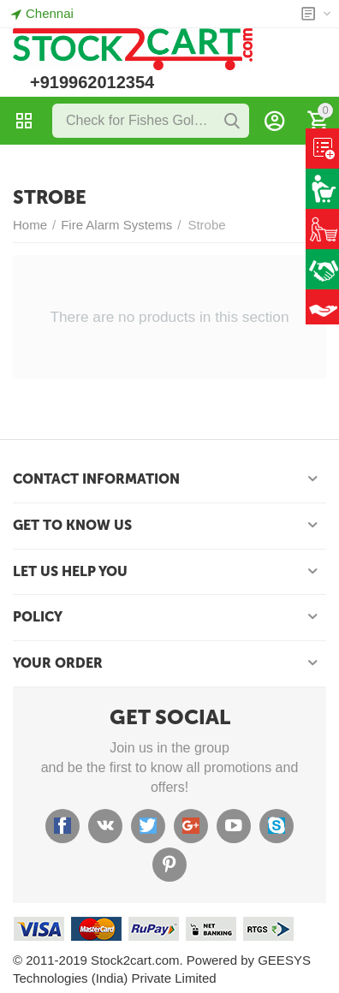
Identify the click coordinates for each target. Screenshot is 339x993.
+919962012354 (92, 82)
